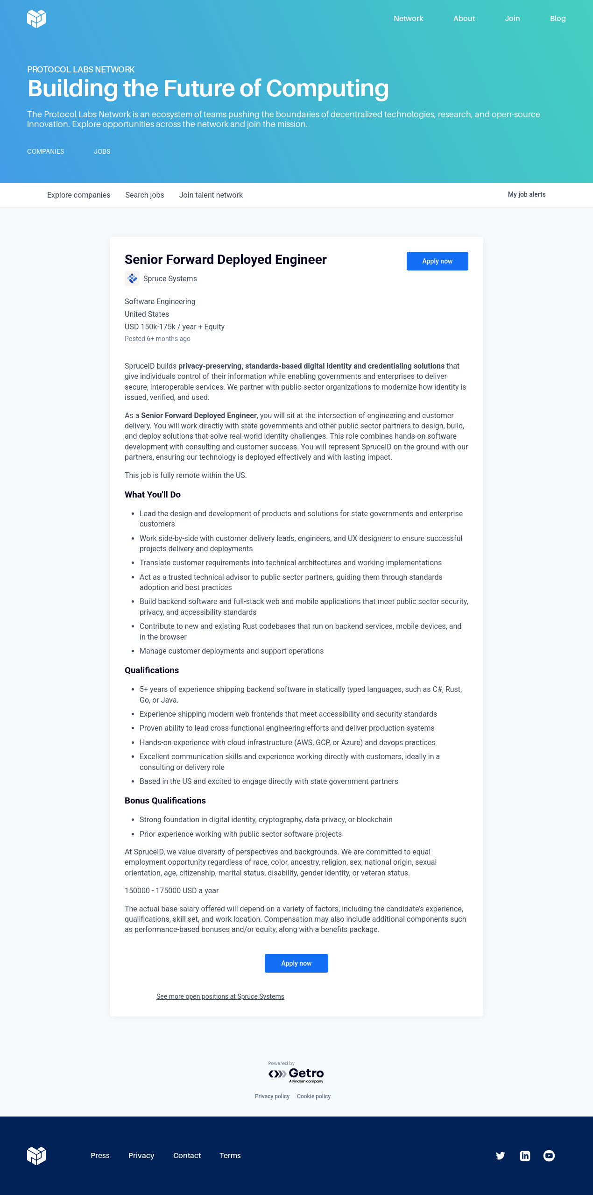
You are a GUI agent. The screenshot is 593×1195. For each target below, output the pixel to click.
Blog (558, 18)
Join (512, 18)
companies (78, 195)
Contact (187, 1155)
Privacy (141, 1155)
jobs (144, 195)
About (464, 18)
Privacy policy (272, 1096)
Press (100, 1155)
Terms (230, 1155)
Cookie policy (314, 1096)
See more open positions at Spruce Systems (220, 996)
